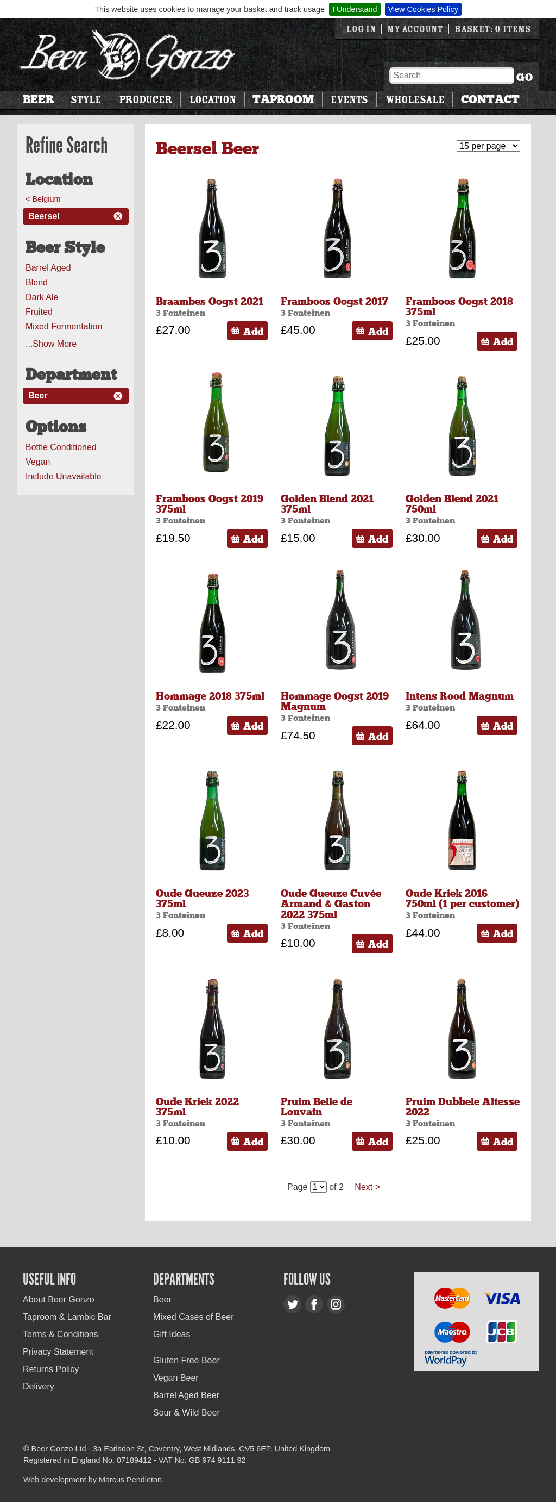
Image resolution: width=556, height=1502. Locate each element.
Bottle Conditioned (61, 447)
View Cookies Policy (423, 9)
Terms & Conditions (60, 1334)
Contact (490, 99)
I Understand (354, 9)
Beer (38, 99)
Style (86, 99)
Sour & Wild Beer (186, 1412)
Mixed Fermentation (64, 326)
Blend (37, 282)
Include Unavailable (64, 476)
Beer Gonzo (127, 54)
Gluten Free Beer (186, 1360)
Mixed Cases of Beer (193, 1317)
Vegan (38, 461)
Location (212, 99)
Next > (367, 1187)
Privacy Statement (58, 1351)
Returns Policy (51, 1369)
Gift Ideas (171, 1334)
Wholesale (415, 99)
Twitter (292, 1304)
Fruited (39, 311)
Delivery (38, 1386)
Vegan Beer (176, 1377)
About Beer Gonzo (58, 1299)
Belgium (46, 199)
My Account (415, 29)
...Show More (51, 343)
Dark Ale (42, 297)
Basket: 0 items (492, 29)
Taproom (283, 99)
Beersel (44, 216)
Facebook (314, 1304)
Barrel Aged (48, 267)
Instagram (336, 1304)
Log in (361, 29)
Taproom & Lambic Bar (67, 1317)
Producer (145, 99)
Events (349, 99)
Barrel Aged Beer (186, 1395)
